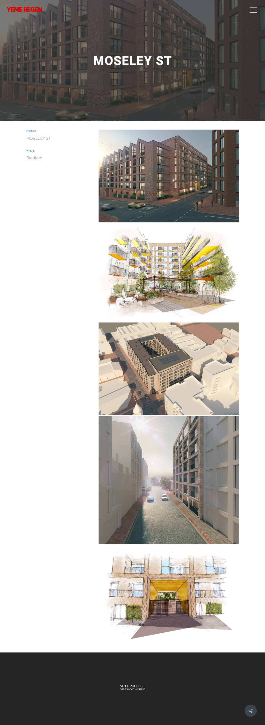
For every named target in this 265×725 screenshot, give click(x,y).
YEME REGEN (24, 9)
